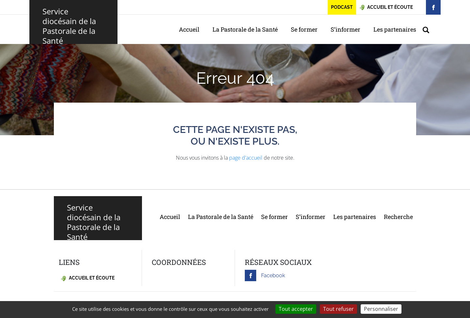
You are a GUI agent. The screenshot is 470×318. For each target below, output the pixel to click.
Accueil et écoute (88, 278)
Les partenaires (394, 29)
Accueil (189, 29)
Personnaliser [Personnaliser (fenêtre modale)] (381, 308)
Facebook (265, 275)
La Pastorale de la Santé (245, 29)
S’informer (345, 29)
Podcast (342, 7)
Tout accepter (296, 308)
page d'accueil (245, 157)
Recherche (398, 217)
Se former (304, 29)
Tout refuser (338, 308)
